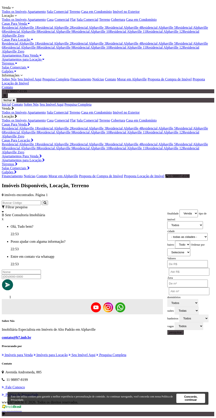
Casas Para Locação (17, 39)
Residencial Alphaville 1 (19, 27)
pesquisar (175, 332)
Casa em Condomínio (96, 11)
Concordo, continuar (190, 398)
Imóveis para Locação (51, 355)
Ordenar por (198, 244)
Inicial (6, 104)
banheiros (172, 318)
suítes (170, 310)
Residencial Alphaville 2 (54, 27)
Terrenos (9, 63)
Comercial (61, 19)
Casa (50, 19)
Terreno (74, 11)
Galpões (9, 71)
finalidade (173, 213)
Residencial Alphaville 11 (128, 31)
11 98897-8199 (177, 176)
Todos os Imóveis (14, 11)
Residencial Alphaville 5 (158, 27)
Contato (110, 79)
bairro (170, 244)
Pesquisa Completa (55, 79)
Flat (73, 19)
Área (170, 277)
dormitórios (174, 297)
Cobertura (118, 19)
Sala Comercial (57, 11)
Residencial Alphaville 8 (21, 31)
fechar (9, 100)
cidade (171, 231)
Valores (171, 258)
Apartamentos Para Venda (21, 55)
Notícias (98, 79)
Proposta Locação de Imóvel (144, 176)
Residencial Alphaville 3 (88, 27)
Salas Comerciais (15, 67)
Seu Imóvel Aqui (29, 79)
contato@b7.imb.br (16, 337)
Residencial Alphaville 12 (164, 31)
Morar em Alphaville (132, 79)
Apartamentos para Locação (23, 59)
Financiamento (80, 79)
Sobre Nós (9, 79)
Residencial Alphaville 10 (91, 31)
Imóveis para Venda (17, 355)
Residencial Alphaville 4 (123, 27)
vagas (170, 326)
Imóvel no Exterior (126, 11)
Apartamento (36, 11)
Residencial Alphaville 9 (55, 31)
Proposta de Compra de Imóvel (170, 79)
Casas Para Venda (16, 23)
